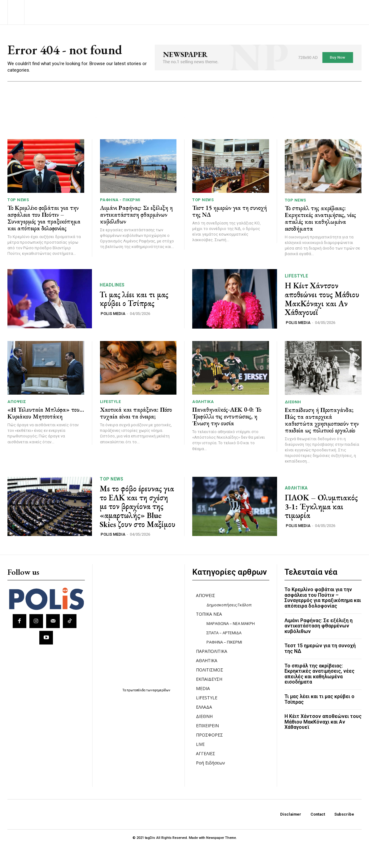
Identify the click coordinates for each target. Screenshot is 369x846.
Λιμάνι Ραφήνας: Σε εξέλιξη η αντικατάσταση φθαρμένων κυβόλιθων (136, 214)
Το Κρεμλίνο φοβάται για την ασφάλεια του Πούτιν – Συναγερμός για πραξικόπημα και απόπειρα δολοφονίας (43, 218)
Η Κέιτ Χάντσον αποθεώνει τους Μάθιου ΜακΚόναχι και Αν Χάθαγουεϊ (322, 299)
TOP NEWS (18, 200)
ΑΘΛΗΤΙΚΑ (203, 402)
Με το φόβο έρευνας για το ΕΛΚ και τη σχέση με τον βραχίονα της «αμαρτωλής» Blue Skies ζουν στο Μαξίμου (137, 506)
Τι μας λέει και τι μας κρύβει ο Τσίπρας (134, 299)
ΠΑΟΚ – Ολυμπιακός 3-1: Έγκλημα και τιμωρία (321, 506)
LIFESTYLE (296, 276)
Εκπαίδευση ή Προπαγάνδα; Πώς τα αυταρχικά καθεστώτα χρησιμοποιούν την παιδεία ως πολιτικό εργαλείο (322, 420)
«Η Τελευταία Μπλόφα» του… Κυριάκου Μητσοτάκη (45, 412)
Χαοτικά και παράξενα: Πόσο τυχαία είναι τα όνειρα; (136, 412)
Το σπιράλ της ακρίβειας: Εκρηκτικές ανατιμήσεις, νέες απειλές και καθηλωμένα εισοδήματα (320, 218)
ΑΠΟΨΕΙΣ (16, 402)
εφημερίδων (161, 690)
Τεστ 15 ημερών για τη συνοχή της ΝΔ (229, 211)
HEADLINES (112, 285)
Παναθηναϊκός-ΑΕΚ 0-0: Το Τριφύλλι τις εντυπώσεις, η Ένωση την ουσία (226, 416)
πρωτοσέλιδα (136, 690)
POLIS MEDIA (113, 313)
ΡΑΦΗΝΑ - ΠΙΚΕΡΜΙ (120, 200)
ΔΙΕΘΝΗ (293, 402)
